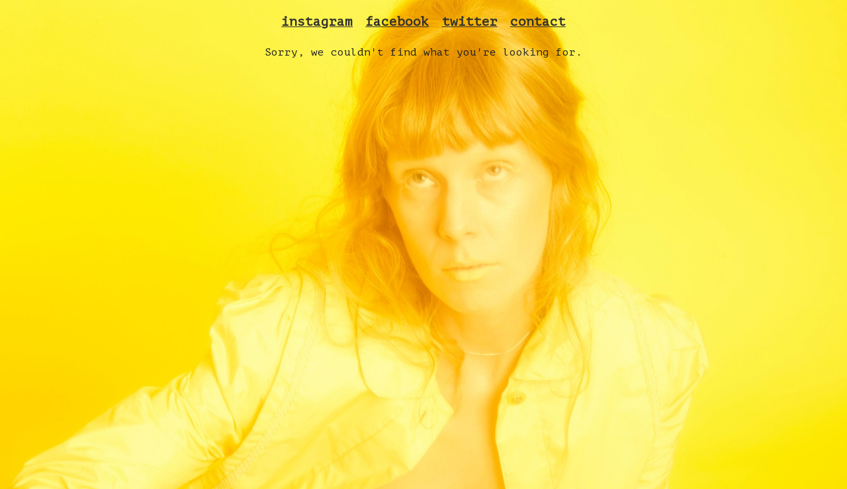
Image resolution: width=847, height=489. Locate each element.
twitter (470, 22)
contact (538, 22)
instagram (317, 22)
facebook (397, 22)
